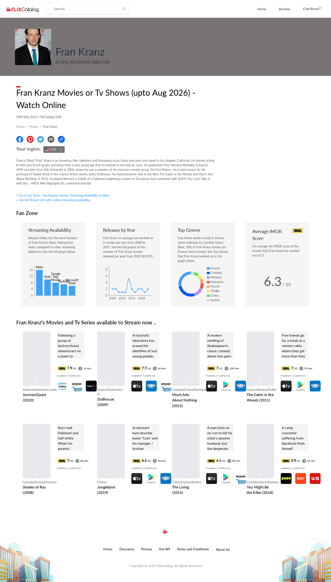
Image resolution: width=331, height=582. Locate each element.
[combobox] (54, 149)
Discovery (126, 549)
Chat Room (312, 8)
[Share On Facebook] (19, 139)
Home (261, 9)
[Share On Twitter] (40, 139)
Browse (284, 9)
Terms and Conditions (193, 549)
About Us (223, 549)
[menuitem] (261, 9)
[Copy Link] (61, 139)
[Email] (50, 139)
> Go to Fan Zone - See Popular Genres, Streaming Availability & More (62, 195)
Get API (164, 549)
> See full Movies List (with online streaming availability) (53, 200)
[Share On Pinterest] (30, 139)
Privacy (146, 549)
